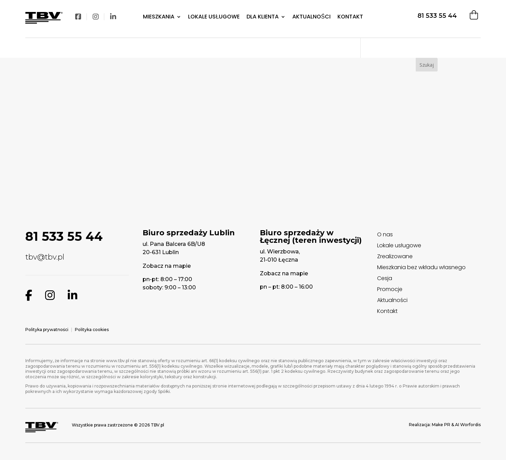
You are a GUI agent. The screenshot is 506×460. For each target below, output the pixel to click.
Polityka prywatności (46, 329)
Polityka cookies (92, 329)
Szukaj (427, 65)
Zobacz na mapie (167, 266)
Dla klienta (263, 17)
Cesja (384, 278)
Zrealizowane (395, 256)
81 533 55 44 (437, 15)
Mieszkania (158, 17)
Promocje (389, 289)
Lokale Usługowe (214, 17)
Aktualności (311, 17)
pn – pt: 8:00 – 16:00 (286, 287)
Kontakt (350, 17)
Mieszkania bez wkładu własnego (421, 267)
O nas (385, 234)
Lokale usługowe (399, 245)
